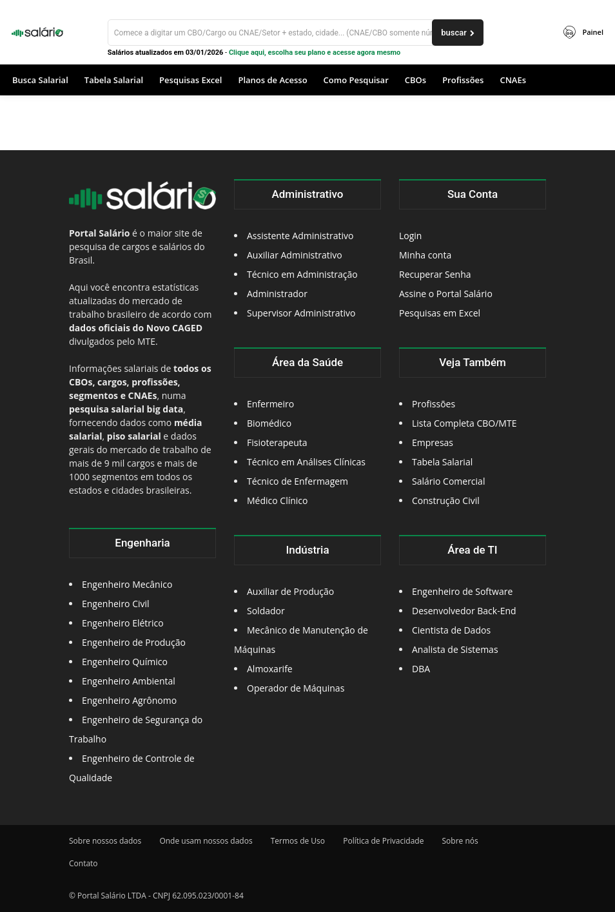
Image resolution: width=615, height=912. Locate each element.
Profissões (433, 404)
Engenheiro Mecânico (127, 584)
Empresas (432, 442)
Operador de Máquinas (295, 688)
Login (410, 235)
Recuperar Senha (435, 274)
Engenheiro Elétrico (123, 623)
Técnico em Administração (302, 274)
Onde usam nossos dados (205, 840)
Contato (83, 863)
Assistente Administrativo (300, 235)
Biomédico (269, 423)
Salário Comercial (448, 481)
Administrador (277, 293)
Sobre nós (460, 840)
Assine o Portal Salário (446, 293)
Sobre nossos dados (105, 840)
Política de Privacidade (383, 840)
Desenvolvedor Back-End (464, 611)
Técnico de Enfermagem (297, 481)
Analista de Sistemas (455, 649)
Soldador (266, 611)
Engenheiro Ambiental (128, 681)
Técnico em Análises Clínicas (306, 462)
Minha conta (425, 255)
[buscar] (457, 32)
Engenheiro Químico (125, 661)
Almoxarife (270, 669)
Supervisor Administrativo (301, 313)
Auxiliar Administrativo (294, 255)
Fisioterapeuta (277, 442)
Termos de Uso (298, 840)
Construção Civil (446, 500)
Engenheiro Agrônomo (129, 700)
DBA (421, 669)
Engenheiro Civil (116, 603)
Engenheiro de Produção (134, 642)
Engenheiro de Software (462, 591)
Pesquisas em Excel (439, 313)
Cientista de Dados (451, 630)
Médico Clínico (277, 500)
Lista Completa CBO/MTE (464, 423)
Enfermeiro (270, 404)
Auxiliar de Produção (290, 591)
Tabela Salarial (442, 462)
